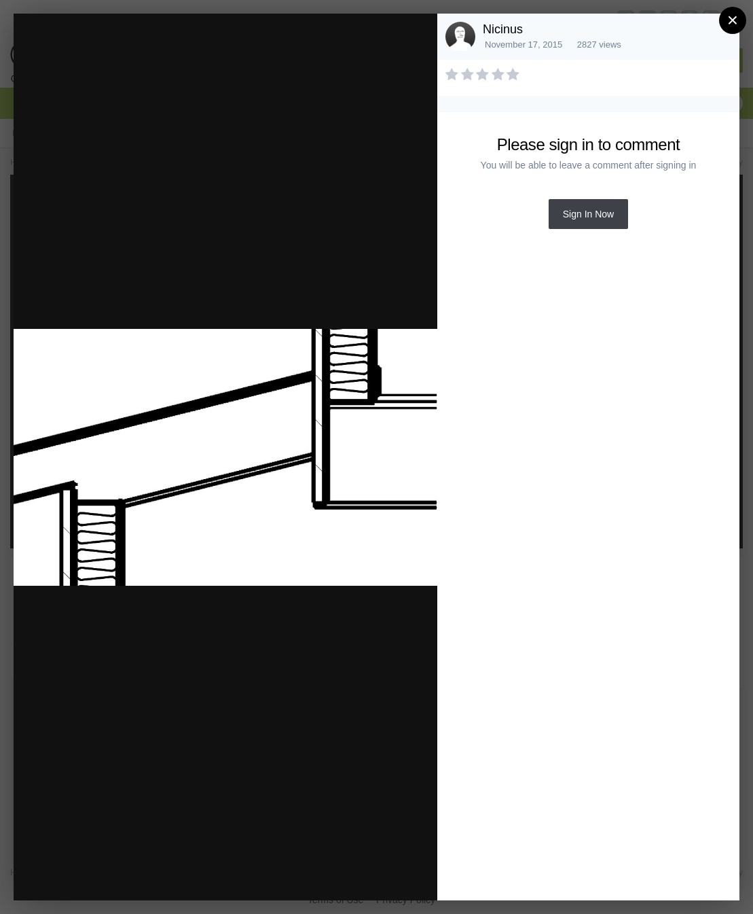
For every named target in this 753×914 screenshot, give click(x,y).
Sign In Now (588, 214)
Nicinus (503, 29)
